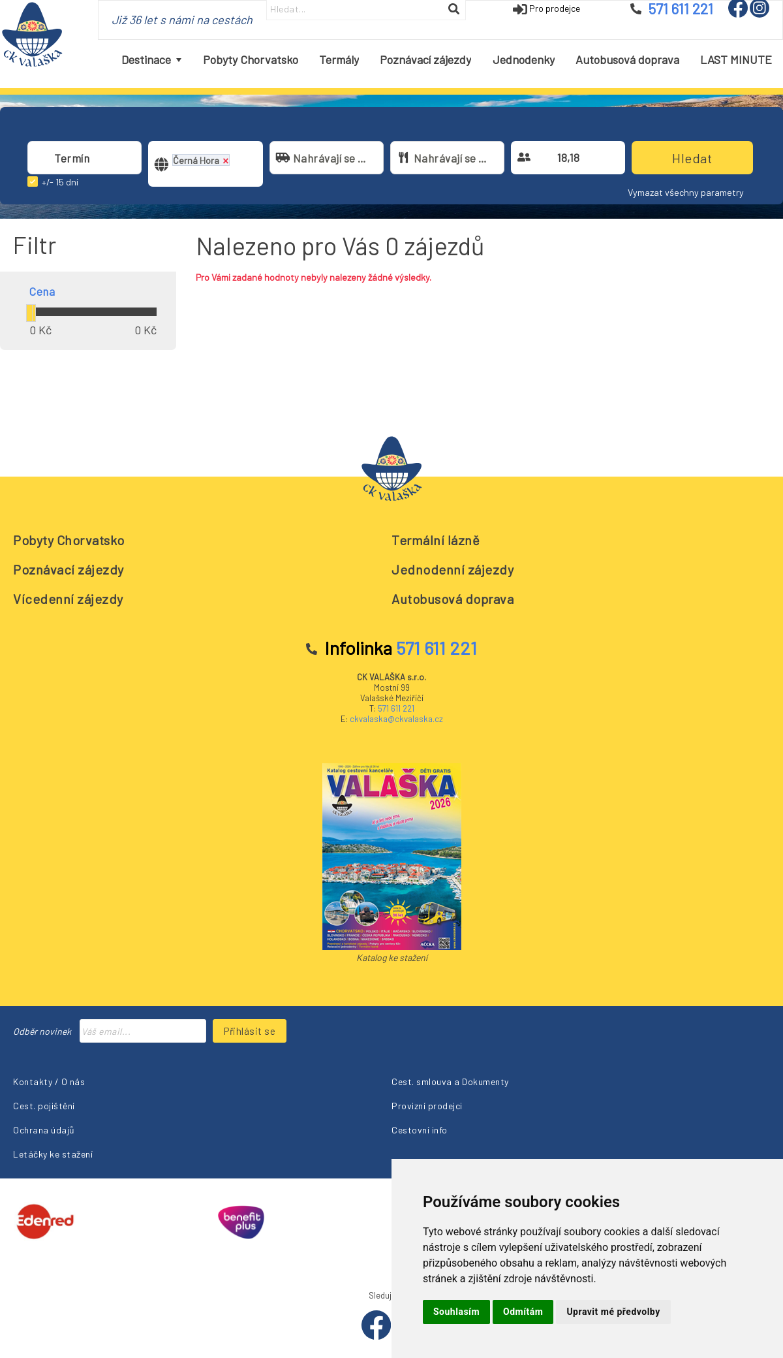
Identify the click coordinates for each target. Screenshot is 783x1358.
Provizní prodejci (427, 1105)
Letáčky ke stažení (53, 1154)
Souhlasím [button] (456, 1311)
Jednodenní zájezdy (453, 569)
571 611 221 (396, 708)
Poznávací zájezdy (68, 569)
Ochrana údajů (44, 1129)
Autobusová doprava (453, 599)
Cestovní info (420, 1129)
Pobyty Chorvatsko (69, 540)
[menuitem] (151, 60)
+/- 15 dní (60, 181)
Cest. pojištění (44, 1105)
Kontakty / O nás (49, 1081)
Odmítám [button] (523, 1311)
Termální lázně (436, 540)
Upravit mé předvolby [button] (613, 1311)
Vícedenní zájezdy (68, 599)
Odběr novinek (42, 1031)
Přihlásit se (249, 1031)
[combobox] (84, 158)
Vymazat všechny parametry (686, 192)
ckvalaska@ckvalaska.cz (396, 719)
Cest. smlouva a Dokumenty (450, 1081)
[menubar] (447, 60)
